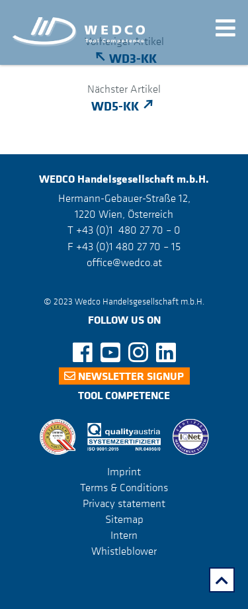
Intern (124, 534)
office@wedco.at (124, 262)
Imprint (124, 471)
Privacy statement (124, 503)
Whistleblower (124, 550)
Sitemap (124, 519)
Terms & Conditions (124, 487)
